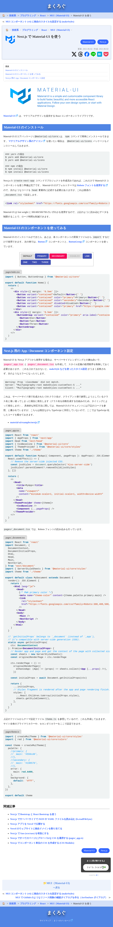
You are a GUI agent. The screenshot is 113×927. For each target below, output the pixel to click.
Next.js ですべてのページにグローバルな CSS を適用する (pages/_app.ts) (46, 838)
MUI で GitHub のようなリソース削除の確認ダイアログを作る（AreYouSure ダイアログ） (61, 897)
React (43, 15)
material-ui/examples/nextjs (23, 422)
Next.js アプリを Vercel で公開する (27, 824)
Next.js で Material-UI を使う (39, 36)
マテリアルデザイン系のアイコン (25, 141)
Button (41, 242)
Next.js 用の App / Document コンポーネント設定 (25, 78)
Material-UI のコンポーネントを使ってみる (23, 74)
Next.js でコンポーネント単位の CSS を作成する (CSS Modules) (42, 843)
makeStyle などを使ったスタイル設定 (68, 369)
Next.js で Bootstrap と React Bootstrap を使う (33, 814)
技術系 (12, 15)
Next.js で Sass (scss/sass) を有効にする (29, 833)
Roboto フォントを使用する (91, 185)
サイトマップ (45, 921)
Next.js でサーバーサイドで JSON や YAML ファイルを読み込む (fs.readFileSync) (51, 819)
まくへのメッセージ (62, 921)
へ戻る (56, 885)
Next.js (103, 42)
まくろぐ (56, 6)
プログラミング (28, 15)
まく (97, 875)
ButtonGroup (75, 242)
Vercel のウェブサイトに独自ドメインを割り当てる (36, 828)
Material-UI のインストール (16, 70)
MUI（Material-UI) (59, 15)
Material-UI (88, 42)
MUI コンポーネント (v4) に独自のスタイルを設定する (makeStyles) (40, 21)
